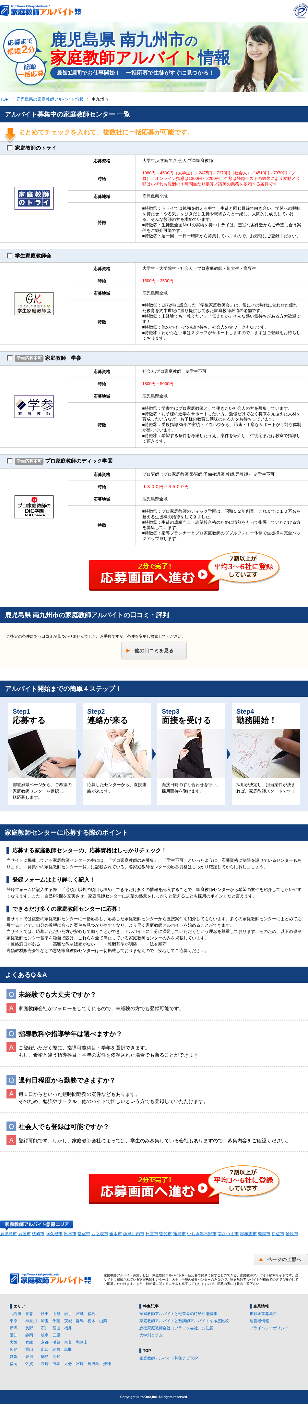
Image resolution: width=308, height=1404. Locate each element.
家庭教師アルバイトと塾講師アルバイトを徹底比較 (184, 1321)
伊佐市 (278, 1233)
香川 (29, 1356)
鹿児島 (93, 1363)
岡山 (29, 1349)
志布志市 (248, 1233)
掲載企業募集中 (263, 1313)
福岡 (14, 1363)
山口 (45, 1349)
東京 (14, 1321)
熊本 (56, 1363)
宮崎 (80, 1363)
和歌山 (82, 1342)
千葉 (56, 1321)
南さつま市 (228, 1233)
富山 (56, 1328)
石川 (45, 1328)
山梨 (103, 1321)
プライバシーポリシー (269, 1328)
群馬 (80, 1321)
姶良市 (292, 1233)
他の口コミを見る (154, 650)
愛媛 (14, 1356)
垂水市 (115, 1233)
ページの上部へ (284, 1259)
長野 (29, 1328)
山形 (56, 1313)
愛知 (14, 1335)
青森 (29, 1313)
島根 (56, 1349)
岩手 (68, 1313)
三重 (56, 1335)
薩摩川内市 (133, 1233)
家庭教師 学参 (44, 358)
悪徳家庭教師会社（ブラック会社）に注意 (176, 1328)
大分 (68, 1363)
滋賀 (56, 1342)
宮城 (80, 1313)
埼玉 (45, 1321)
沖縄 (107, 1363)
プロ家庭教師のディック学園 (60, 461)
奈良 (68, 1342)
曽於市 (165, 1233)
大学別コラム (151, 1335)
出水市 (70, 1233)
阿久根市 (54, 1233)
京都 (45, 1342)
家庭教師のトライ (31, 148)
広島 (14, 1349)
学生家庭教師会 (29, 256)
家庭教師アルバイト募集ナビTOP (168, 1358)
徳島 (45, 1356)
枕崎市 (38, 1233)
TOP (4, 99)
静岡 (29, 1335)
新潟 (14, 1328)
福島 (91, 1313)
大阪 (14, 1342)
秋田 (45, 1313)
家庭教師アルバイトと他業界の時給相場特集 (178, 1313)
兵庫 (29, 1342)
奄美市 (264, 1233)
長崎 (45, 1363)
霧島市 (179, 1233)
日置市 (152, 1233)
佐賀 (29, 1363)
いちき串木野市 (202, 1233)
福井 (68, 1328)
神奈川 (31, 1321)
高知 (56, 1356)
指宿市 (83, 1233)
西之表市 (99, 1233)
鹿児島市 (8, 1233)
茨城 (68, 1321)
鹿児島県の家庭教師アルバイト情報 (50, 99)
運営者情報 (259, 1321)
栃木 (91, 1321)
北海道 (15, 1313)
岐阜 (45, 1335)
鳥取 (68, 1349)
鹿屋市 (24, 1233)
